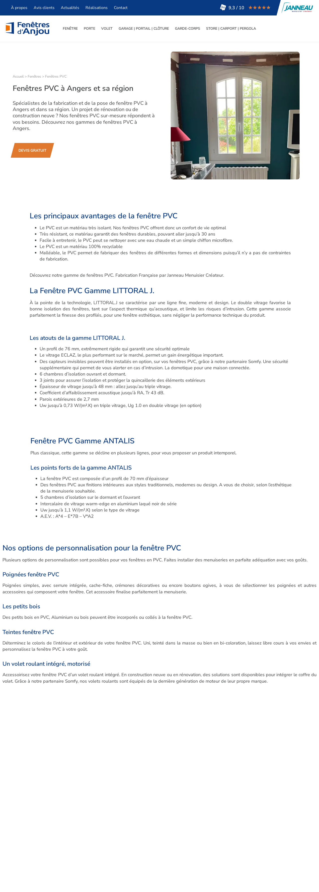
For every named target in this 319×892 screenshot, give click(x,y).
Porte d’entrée (92, 831)
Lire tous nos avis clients (227, 830)
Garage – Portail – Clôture (104, 844)
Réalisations (96, 7)
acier (49, 702)
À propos (19, 7)
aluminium (68, 702)
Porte (89, 28)
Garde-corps (187, 28)
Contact (121, 7)
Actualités (70, 7)
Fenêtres (34, 76)
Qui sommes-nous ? (167, 824)
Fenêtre (70, 28)
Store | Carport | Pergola (231, 28)
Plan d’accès (159, 844)
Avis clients (44, 7)
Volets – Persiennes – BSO (104, 838)
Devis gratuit (160, 858)
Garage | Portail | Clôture (144, 28)
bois (90, 702)
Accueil (18, 76)
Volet (107, 28)
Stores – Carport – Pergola (104, 858)
